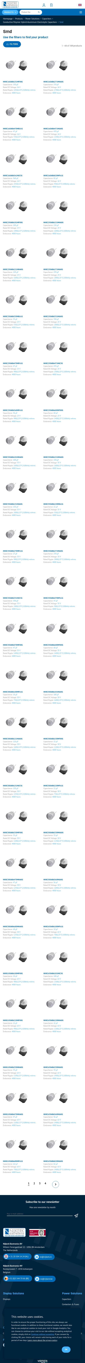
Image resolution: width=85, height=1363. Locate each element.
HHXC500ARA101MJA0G (53, 692)
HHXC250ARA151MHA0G (53, 222)
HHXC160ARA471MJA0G (53, 128)
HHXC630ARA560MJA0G (53, 1114)
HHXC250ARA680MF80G (53, 410)
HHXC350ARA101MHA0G (13, 457)
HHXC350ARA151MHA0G (53, 457)
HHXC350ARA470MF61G (53, 598)
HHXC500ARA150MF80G (53, 738)
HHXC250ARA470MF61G (13, 363)
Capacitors (46, 18)
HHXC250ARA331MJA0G (53, 316)
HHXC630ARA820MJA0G (53, 1161)
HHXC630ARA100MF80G (13, 973)
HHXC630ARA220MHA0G (53, 1020)
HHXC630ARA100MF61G (53, 926)
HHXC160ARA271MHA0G (53, 81)
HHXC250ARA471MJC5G (53, 363)
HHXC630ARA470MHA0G (13, 1114)
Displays (6, 1299)
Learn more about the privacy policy (42, 1340)
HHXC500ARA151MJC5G (12, 785)
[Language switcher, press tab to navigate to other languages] (80, 5)
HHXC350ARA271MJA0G (53, 551)
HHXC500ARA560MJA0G (53, 879)
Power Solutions (32, 18)
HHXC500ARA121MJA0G (12, 738)
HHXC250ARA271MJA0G (53, 269)
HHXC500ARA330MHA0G (53, 832)
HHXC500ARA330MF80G (13, 832)
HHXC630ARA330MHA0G (13, 1067)
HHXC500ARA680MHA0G (13, 926)
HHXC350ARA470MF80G (13, 645)
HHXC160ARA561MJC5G (12, 175)
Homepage (8, 18)
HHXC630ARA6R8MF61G (13, 1161)
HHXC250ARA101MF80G (13, 222)
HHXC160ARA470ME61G (13, 128)
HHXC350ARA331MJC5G (12, 598)
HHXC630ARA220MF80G (13, 1020)
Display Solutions (13, 1293)
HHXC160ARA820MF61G (53, 175)
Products (19, 18)
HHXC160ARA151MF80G (13, 81)
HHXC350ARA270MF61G (13, 551)
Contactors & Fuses (70, 1304)
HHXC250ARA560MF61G (13, 410)
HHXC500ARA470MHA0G (13, 879)
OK (66, 1349)
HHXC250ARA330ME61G (13, 316)
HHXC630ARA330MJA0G (53, 1067)
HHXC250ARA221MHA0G (13, 269)
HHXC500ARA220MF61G (53, 785)
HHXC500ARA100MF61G (13, 692)
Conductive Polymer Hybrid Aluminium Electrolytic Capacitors (30, 22)
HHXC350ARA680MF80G (53, 645)
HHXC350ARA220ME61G (53, 504)
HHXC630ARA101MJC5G (53, 973)
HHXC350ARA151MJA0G (12, 504)
